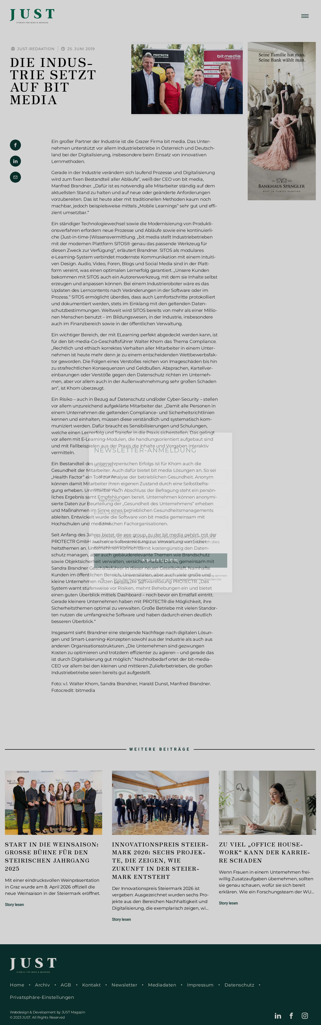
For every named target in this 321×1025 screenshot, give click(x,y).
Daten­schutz (239, 985)
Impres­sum (200, 985)
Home (17, 985)
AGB (66, 985)
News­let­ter (124, 985)
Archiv (42, 985)
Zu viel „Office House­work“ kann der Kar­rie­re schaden (264, 852)
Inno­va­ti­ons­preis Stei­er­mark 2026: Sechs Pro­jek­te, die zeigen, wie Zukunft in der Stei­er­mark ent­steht (160, 860)
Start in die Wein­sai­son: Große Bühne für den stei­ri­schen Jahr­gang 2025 (52, 856)
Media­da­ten (162, 985)
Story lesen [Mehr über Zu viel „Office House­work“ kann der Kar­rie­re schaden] (228, 903)
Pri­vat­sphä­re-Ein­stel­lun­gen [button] (42, 997)
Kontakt (91, 985)
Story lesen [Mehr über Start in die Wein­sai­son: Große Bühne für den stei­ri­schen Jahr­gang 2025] (14, 904)
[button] (15, 145)
